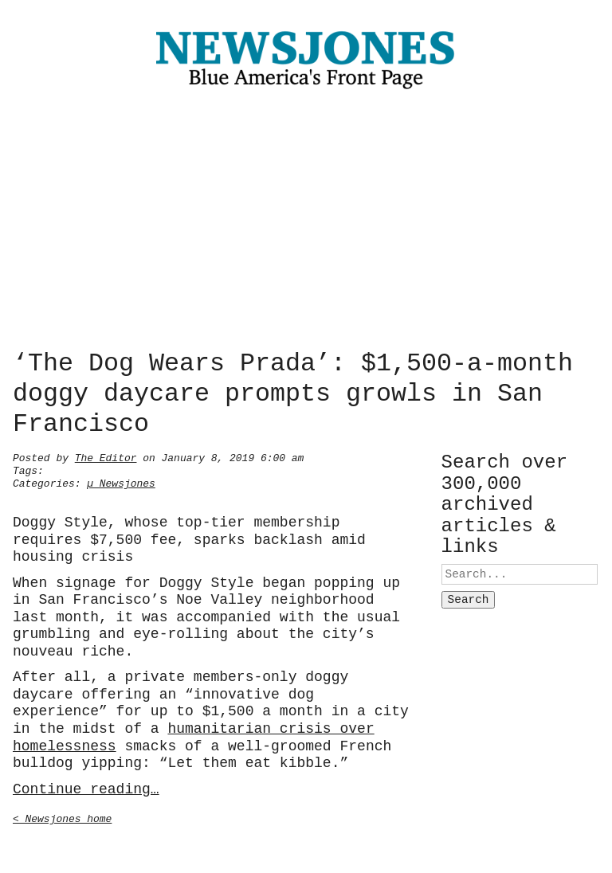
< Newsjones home (62, 817)
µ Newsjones (121, 482)
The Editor (106, 456)
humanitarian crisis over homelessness (194, 736)
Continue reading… (86, 787)
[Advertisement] (306, 223)
